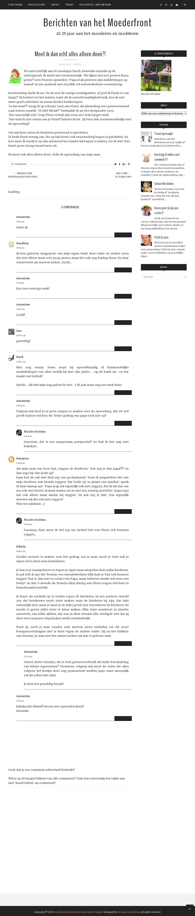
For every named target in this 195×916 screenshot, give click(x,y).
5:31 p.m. (28, 436)
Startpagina (15, 4)
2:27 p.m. (28, 656)
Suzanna (22, 458)
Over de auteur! (36, 4)
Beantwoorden (123, 235)
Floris (77, 64)
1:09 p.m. (20, 405)
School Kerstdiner (164, 183)
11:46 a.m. (21, 362)
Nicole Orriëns (35, 431)
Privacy (70, 4)
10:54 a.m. (21, 335)
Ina (18, 331)
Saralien (22, 243)
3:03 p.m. (20, 221)
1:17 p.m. (20, 701)
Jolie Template (95, 912)
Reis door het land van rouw (95, 4)
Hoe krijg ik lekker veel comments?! (166, 157)
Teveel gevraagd (163, 133)
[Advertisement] (31, 833)
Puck (19, 357)
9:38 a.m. (20, 309)
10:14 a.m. (21, 551)
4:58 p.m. (20, 463)
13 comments (19, 164)
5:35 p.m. (20, 283)
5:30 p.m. (28, 524)
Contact (55, 4)
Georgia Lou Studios (129, 912)
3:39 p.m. (20, 248)
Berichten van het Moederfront (97, 22)
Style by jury (161, 237)
